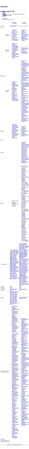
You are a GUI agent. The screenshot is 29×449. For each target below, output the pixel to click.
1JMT (11, 291)
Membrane (23, 37)
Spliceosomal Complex (14, 36)
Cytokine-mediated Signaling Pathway (24, 86)
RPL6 (20, 269)
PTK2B (20, 264)
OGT (15, 261)
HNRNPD (21, 254)
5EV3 (16, 298)
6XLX (11, 301)
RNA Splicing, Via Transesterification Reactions (15, 333)
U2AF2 (14, 23)
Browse (4, 12)
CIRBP (23, 245)
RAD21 (20, 266)
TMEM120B (25, 281)
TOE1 (20, 282)
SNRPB (20, 275)
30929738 (23, 181)
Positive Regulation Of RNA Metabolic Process (15, 433)
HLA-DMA (15, 256)
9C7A (18, 302)
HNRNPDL (25, 254)
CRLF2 (20, 246)
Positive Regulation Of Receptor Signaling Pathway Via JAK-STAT (25, 106)
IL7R (24, 23)
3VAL (11, 296)
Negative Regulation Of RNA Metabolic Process (15, 422)
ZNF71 (14, 277)
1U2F (18, 291)
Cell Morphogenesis (25, 63)
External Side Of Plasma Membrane (24, 36)
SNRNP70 (21, 274)
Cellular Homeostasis (23, 88)
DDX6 (17, 252)
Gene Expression (24, 82)
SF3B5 (14, 268)
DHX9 (20, 248)
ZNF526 (14, 276)
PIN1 (14, 262)
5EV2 (13, 298)
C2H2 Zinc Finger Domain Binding (15, 54)
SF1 (18, 267)
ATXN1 (14, 250)
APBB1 (11, 250)
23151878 (9, 15)
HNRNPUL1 (21, 257)
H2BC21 (25, 251)
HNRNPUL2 (21, 258)
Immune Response (24, 72)
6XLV (13, 300)
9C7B (11, 303)
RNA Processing (15, 311)
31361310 (23, 180)
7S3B (16, 301)
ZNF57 (11, 277)
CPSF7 (11, 252)
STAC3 (17, 271)
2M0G (16, 292)
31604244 (23, 212)
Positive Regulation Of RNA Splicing (14, 95)
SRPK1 (11, 270)
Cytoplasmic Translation (23, 367)
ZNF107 (11, 276)
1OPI (15, 291)
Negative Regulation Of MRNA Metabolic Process (24, 351)
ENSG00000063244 (13, 289)
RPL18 (23, 267)
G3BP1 (24, 250)
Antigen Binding (24, 47)
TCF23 (15, 273)
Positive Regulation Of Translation (25, 402)
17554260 (23, 236)
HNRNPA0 (21, 252)
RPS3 (20, 270)
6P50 (20, 298)
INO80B (11, 258)
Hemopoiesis (23, 89)
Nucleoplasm (23, 31)
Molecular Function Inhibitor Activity (15, 56)
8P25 (15, 302)
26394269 (23, 223)
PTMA (23, 264)
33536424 (23, 233)
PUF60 (15, 263)
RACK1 (25, 265)
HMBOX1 (12, 257)
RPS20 (27, 269)
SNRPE (20, 277)
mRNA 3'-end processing (14, 132)
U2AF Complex (15, 40)
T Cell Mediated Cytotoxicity (24, 66)
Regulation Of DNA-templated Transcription (15, 392)
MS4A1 (20, 261)
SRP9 (23, 278)
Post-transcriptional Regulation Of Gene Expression (25, 359)
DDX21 (23, 246)
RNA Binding (14, 45)
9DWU (13, 303)
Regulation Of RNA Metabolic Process (15, 344)
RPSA (22, 270)
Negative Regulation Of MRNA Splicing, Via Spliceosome (15, 99)
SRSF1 (17, 270)
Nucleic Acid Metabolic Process (15, 321)
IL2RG (25, 258)
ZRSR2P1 (15, 278)
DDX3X (20, 247)
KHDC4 (14, 258)
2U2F (11, 293)
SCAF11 (15, 267)
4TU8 (13, 297)
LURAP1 (16, 259)
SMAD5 (11, 269)
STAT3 (25, 279)
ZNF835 (17, 277)
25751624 (23, 235)
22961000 (23, 230)
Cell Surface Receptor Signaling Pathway (24, 75)
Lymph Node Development (23, 110)
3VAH (16, 294)
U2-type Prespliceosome (15, 39)
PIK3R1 (24, 263)
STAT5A (20, 280)
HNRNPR (21, 256)
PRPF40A (12, 263)
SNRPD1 (24, 275)
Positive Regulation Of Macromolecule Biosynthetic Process (15, 388)
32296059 (23, 178)
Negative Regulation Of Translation (24, 398)
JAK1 (24, 259)
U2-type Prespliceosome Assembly (15, 412)
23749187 (23, 176)
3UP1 (24, 297)
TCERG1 (11, 273)
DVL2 (14, 253)
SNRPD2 (21, 276)
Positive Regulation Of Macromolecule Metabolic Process (15, 429)
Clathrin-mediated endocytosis (24, 135)
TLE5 (14, 274)
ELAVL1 (20, 249)
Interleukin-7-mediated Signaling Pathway (24, 100)
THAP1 (11, 274)
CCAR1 (11, 251)
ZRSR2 (11, 278)
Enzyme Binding (15, 49)
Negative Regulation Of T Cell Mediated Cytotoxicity (24, 69)
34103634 (27, 177)
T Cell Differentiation (24, 91)
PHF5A (11, 262)
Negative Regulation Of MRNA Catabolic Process (24, 370)
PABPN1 (20, 263)
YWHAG (27, 284)
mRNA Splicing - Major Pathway (15, 130)
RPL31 (26, 268)
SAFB (24, 271)
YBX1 (26, 283)
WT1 (16, 275)
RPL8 (25, 269)
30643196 (23, 225)
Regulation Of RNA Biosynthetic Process (15, 395)
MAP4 (27, 260)
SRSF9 (20, 279)
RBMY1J (15, 266)
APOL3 (20, 245)
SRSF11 (11, 271)
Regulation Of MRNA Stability (24, 408)
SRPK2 (14, 270)
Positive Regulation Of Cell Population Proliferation (25, 78)
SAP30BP (12, 267)
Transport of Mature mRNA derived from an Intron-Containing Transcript (15, 126)
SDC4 (26, 271)
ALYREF (24, 244)
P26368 (11, 290)
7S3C (11, 302)
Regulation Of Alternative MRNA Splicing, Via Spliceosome (15, 379)
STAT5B (24, 280)
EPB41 (16, 253)
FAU (26, 249)
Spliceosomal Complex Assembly (14, 82)
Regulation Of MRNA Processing (14, 336)
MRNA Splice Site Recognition (15, 419)
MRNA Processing (14, 87)
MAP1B (11, 260)
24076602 (23, 216)
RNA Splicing (14, 89)
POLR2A (16, 262)
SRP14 (20, 278)
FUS (20, 250)
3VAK (15, 295)
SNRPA (14, 269)
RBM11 (15, 264)
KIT (20, 260)
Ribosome (23, 403)
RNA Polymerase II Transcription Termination (15, 134)
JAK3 (27, 259)
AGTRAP (21, 244)
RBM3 (23, 266)
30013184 (23, 173)
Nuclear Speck (14, 37)
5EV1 (11, 298)
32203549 (14, 202)
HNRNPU (25, 256)
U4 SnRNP (23, 382)
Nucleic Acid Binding (14, 44)
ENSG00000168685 (23, 289)
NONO (25, 261)
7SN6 (13, 302)
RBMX (26, 266)
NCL (23, 261)
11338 (11, 286)
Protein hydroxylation (14, 137)
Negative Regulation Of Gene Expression (25, 422)
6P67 (22, 298)
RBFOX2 (11, 264)
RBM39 (11, 265)
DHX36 (26, 247)
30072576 (26, 193)
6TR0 (11, 300)
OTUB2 (17, 261)
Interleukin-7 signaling (23, 127)
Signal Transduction (25, 73)
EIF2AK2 (23, 248)
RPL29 (20, 268)
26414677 (14, 205)
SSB (23, 279)
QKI (17, 263)
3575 (20, 286)
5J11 (26, 297)
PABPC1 (20, 262)
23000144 (23, 226)
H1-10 (27, 250)
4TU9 (16, 297)
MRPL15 (15, 260)
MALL (24, 260)
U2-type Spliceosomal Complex (14, 416)
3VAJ (13, 295)
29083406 (23, 169)
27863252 (23, 197)
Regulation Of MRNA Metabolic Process (15, 365)
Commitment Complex (14, 30)
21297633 (23, 238)
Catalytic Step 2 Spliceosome (24, 341)
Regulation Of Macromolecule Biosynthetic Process (15, 361)
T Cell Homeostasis (25, 103)
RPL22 (26, 267)
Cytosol (22, 32)
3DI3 (22, 297)
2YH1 (16, 293)
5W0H (16, 299)
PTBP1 (27, 263)
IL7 (27, 258)
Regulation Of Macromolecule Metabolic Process (15, 375)
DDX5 (24, 247)
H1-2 (20, 251)
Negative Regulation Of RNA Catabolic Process (25, 362)
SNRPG (26, 277)
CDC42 (14, 251)
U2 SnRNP (14, 414)
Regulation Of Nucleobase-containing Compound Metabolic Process (15, 349)
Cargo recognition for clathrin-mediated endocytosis (24, 132)
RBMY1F (12, 266)
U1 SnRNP (23, 383)
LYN (22, 260)
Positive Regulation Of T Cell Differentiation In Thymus (25, 97)
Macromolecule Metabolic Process (15, 368)
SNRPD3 (24, 276)
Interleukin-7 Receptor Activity (24, 51)
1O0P (13, 291)
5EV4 (11, 299)
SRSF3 (14, 271)
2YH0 (13, 293)
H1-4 (22, 251)
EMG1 (24, 249)
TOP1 (16, 274)
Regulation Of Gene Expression (15, 358)
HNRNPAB (21, 253)
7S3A (13, 301)
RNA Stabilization (24, 372)
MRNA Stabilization (23, 379)
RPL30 (23, 268)
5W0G (13, 299)
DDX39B (27, 246)
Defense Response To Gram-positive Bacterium (24, 112)
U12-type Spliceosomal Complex (14, 382)
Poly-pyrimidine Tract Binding (15, 48)
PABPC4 (24, 262)
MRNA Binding (15, 363)
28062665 (23, 227)
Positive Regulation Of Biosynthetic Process (14, 400)
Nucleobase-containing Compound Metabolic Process (15, 341)
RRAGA (25, 270)
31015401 (23, 206)
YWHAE (23, 284)
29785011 (23, 168)
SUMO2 (14, 272)
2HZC (13, 292)
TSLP (25, 282)
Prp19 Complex (15, 31)
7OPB (24, 298)
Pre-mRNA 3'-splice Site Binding (14, 51)
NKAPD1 (11, 261)
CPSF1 (26, 245)
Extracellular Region (23, 30)
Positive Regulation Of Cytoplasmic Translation (25, 405)
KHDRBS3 (12, 259)
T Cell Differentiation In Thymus (24, 93)
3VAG (13, 294)
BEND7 (17, 250)
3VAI (11, 295)
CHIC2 (17, 251)
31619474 (23, 179)
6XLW (16, 300)
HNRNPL (25, 255)
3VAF (11, 294)
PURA (26, 264)
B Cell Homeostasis (25, 64)
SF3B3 (11, 268)
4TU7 (11, 297)
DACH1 (14, 252)
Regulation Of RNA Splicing (14, 319)
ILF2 (20, 259)
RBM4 (14, 265)
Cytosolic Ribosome (23, 394)
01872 (11, 287)
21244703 (23, 213)
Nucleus (13, 32)
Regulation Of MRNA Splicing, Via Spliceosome (15, 326)
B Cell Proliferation (25, 102)
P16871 (20, 290)
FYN (22, 250)
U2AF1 (11, 275)
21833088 (23, 215)
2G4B (11, 292)
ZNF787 (20, 285)
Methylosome (23, 415)
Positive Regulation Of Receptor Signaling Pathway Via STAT (25, 120)
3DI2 (20, 297)
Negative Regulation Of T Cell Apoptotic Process (24, 116)
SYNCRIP (21, 281)
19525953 (23, 214)
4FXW (16, 296)
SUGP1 (11, 272)
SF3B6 (16, 268)
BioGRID (4, 19)
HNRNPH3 (21, 255)
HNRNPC (25, 253)
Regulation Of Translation (24, 377)
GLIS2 (11, 256)
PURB (20, 265)
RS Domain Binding (14, 403)
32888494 (26, 191)
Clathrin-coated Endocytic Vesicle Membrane (24, 39)
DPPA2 (11, 253)
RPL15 (20, 267)
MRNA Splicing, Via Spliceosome (15, 85)
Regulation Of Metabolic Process (15, 385)
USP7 (14, 275)
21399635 (23, 224)
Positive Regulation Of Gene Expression (25, 84)
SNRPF (23, 277)
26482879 (23, 188)
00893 (20, 287)
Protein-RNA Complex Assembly (14, 353)
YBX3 (20, 284)
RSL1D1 (20, 271)
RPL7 (23, 269)
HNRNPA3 (26, 252)
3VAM (13, 296)
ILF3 (22, 259)
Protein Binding (15, 46)
